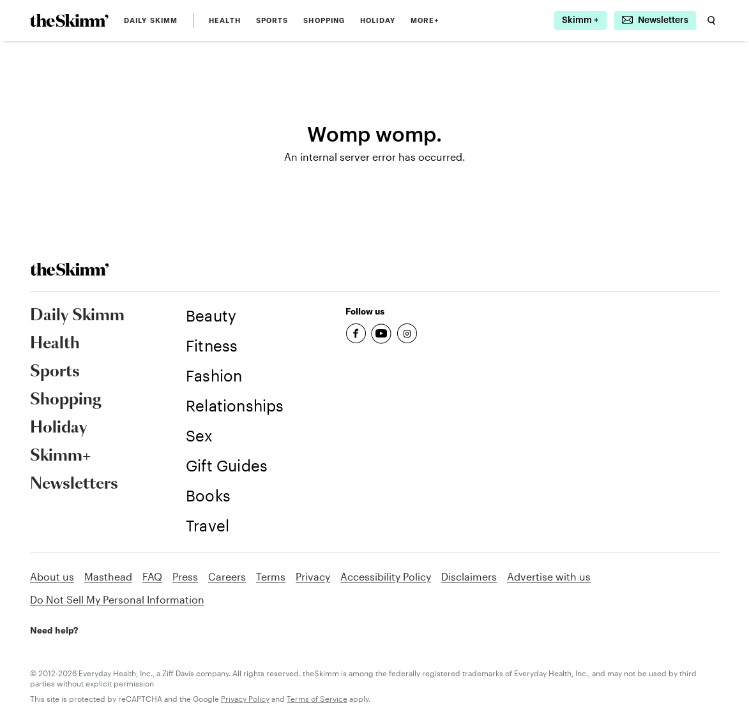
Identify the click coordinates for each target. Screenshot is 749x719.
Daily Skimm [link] (151, 20)
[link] (69, 20)
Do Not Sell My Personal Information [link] (117, 599)
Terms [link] (270, 576)
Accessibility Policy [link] (385, 576)
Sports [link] (272, 20)
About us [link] (52, 576)
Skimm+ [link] (60, 456)
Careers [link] (227, 576)
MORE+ (425, 20)
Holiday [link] (377, 20)
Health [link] (225, 20)
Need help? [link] (54, 630)
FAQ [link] (152, 576)
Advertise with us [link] (549, 576)
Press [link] (185, 576)
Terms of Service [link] (317, 698)
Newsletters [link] (74, 484)
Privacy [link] (313, 576)
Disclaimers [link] (469, 576)
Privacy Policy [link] (245, 698)
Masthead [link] (108, 576)
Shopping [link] (324, 20)
